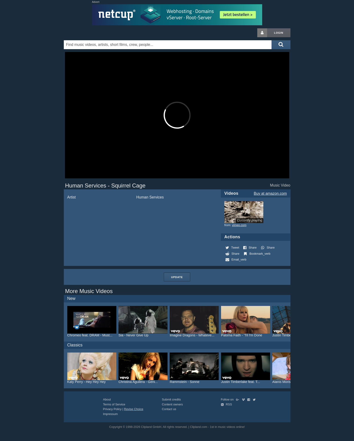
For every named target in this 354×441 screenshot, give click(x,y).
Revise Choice (133, 409)
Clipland (88, 32)
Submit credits (171, 399)
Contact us (169, 409)
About (107, 399)
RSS (226, 404)
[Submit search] (281, 44)
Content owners (172, 404)
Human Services (150, 197)
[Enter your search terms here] (168, 44)
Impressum (110, 414)
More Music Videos (89, 291)
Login (278, 32)
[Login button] (262, 32)
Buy (270, 193)
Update (177, 277)
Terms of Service (114, 404)
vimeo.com (239, 225)
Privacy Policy (112, 409)
